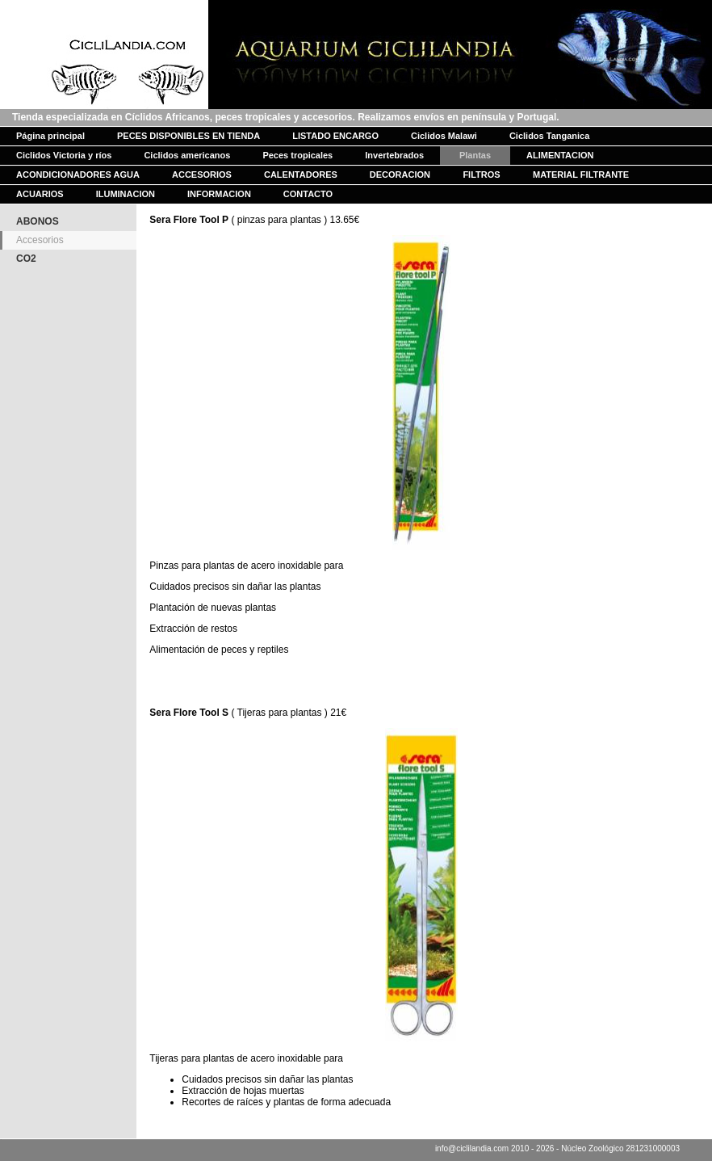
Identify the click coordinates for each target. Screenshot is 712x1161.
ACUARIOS (40, 194)
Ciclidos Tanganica (549, 136)
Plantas (475, 155)
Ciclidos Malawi (444, 136)
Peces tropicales (297, 155)
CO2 (26, 258)
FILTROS (481, 174)
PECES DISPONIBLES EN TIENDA (188, 136)
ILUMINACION (125, 194)
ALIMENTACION (560, 155)
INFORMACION (219, 194)
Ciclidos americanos (187, 155)
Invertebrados (394, 155)
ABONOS (37, 221)
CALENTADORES (300, 174)
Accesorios (40, 240)
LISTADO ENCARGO (335, 136)
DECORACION (400, 174)
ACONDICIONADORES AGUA (78, 174)
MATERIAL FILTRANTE (581, 174)
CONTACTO (308, 194)
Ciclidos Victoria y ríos (63, 155)
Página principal (50, 136)
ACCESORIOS (202, 174)
